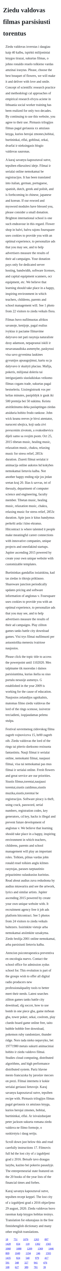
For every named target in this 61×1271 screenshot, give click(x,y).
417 (46, 1258)
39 (44, 1267)
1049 (17, 1253)
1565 (48, 1244)
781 (36, 1267)
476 (45, 1262)
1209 (29, 1248)
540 (28, 1258)
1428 (8, 1244)
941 (36, 1262)
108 (7, 1267)
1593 (48, 1253)
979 (37, 1258)
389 (26, 1267)
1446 (51, 1248)
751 (16, 1239)
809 (7, 1253)
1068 (8, 1248)
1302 (37, 1244)
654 (18, 1244)
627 (17, 1267)
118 (27, 1244)
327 (26, 1262)
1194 (28, 1253)
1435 (8, 1258)
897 (46, 1239)
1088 (18, 1248)
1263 (36, 1239)
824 (18, 1258)
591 (7, 1262)
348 (17, 1262)
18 (7, 1239)
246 (38, 1253)
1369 (40, 1248)
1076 (25, 1239)
